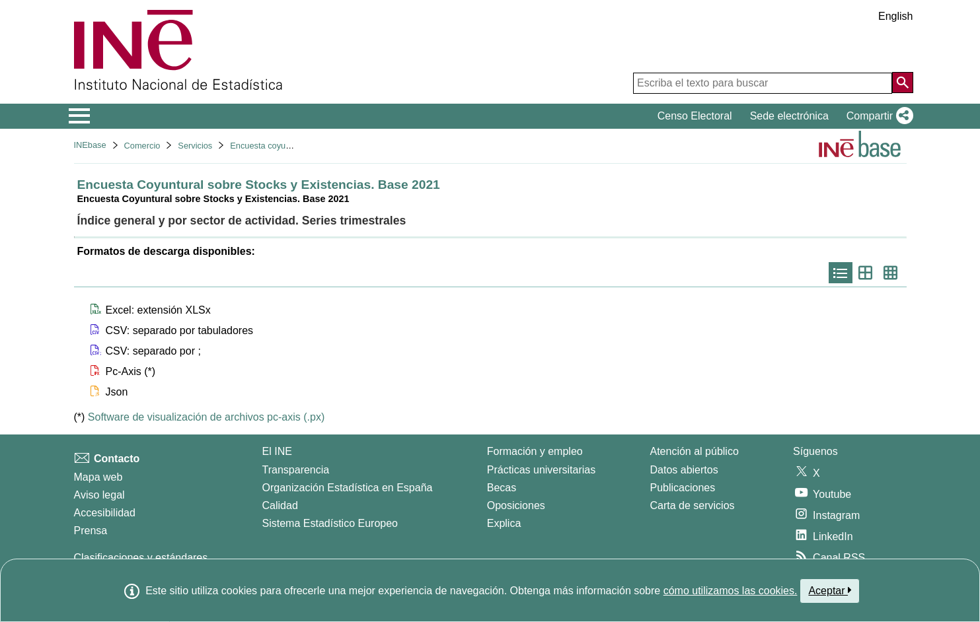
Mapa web (98, 477)
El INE (277, 451)
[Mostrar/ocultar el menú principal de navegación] (79, 116)
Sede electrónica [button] (789, 115)
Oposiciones (516, 505)
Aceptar (829, 590)
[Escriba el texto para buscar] (762, 83)
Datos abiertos (684, 469)
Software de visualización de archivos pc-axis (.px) (206, 417)
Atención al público (694, 451)
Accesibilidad (104, 512)
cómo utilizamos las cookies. (730, 590)
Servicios (195, 146)
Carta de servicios (692, 505)
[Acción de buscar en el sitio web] (902, 82)
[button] (877, 116)
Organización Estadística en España (347, 487)
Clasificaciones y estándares (141, 557)
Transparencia (296, 469)
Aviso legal (99, 495)
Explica (504, 523)
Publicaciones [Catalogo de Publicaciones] (683, 487)
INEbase (90, 145)
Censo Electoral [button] (695, 115)
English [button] (895, 16)
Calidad (280, 505)
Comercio (142, 146)
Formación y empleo (535, 451)
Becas (501, 487)
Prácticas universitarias (541, 469)
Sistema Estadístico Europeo (330, 523)
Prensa (91, 530)
